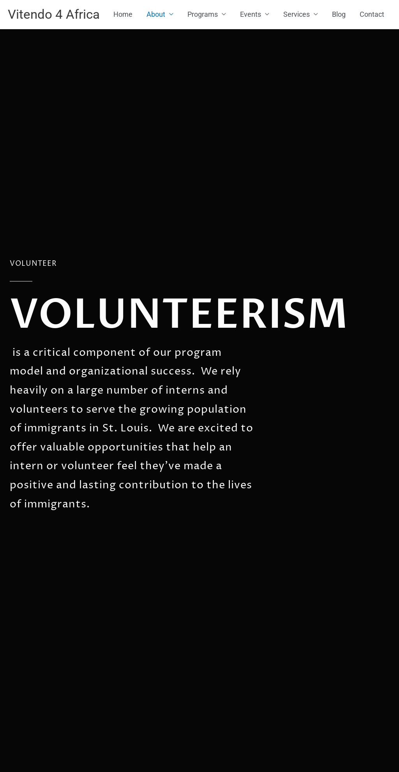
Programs (202, 44)
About (156, 44)
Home (122, 44)
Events (250, 44)
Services (296, 44)
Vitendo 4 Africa (57, 15)
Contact (372, 44)
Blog (339, 44)
